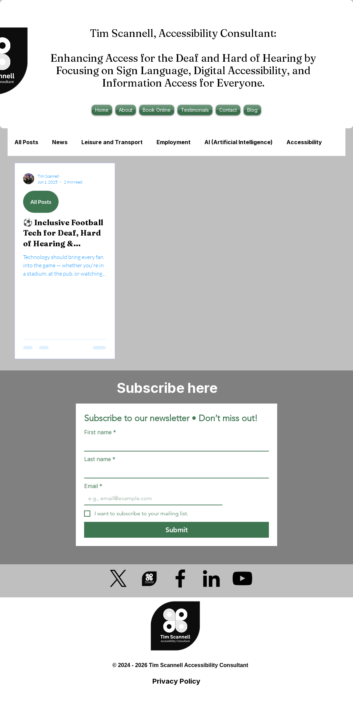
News (60, 142)
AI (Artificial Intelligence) (238, 142)
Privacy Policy (176, 681)
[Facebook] (180, 578)
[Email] (151, 498)
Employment (174, 142)
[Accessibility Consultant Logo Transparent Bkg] (149, 578)
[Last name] (174, 471)
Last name (99, 459)
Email (93, 486)
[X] (118, 578)
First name (100, 432)
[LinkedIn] (211, 578)
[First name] (174, 444)
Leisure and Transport (112, 142)
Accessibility (304, 142)
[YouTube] (242, 578)
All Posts (26, 142)
